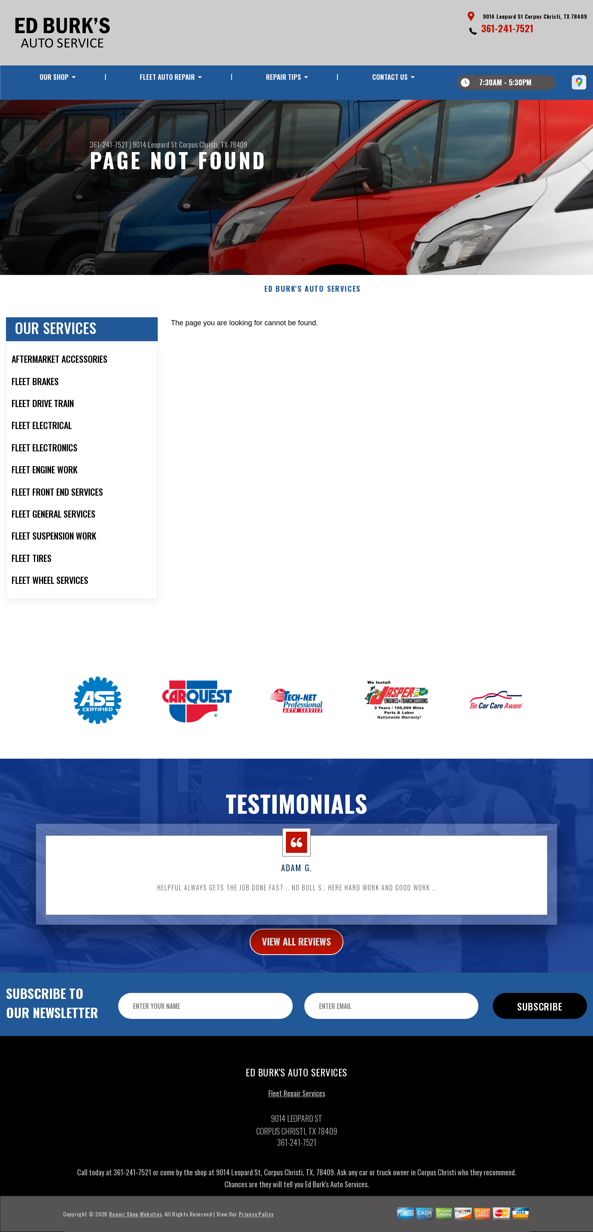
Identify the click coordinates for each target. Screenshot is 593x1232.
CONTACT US (390, 77)
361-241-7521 (507, 28)
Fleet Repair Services (296, 1124)
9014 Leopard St (155, 144)
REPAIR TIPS (283, 77)
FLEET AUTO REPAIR (167, 77)
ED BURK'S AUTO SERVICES (312, 320)
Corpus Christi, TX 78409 (213, 144)
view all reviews (296, 972)
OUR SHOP (54, 77)
